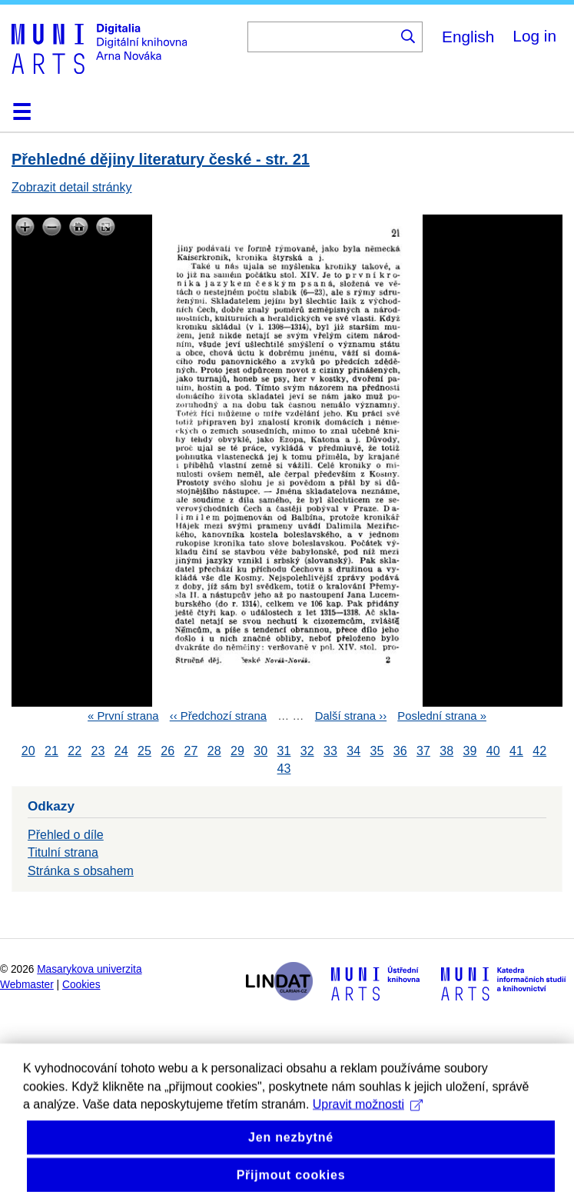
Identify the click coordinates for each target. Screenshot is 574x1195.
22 (74, 750)
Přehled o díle (66, 834)
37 (423, 750)
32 (307, 750)
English (468, 36)
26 (167, 750)
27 (191, 750)
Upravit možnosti (368, 1140)
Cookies (81, 984)
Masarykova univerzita (89, 969)
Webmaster (27, 984)
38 (446, 750)
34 (353, 750)
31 (284, 750)
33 (330, 750)
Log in (534, 36)
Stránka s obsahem (81, 870)
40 (493, 750)
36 (400, 750)
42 (539, 750)
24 (121, 750)
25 (144, 750)
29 (237, 750)
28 (214, 750)
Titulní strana (63, 852)
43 (284, 768)
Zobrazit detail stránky (72, 187)
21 (51, 750)
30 (260, 750)
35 (377, 750)
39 (470, 750)
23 (98, 750)
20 (28, 750)
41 (516, 750)
